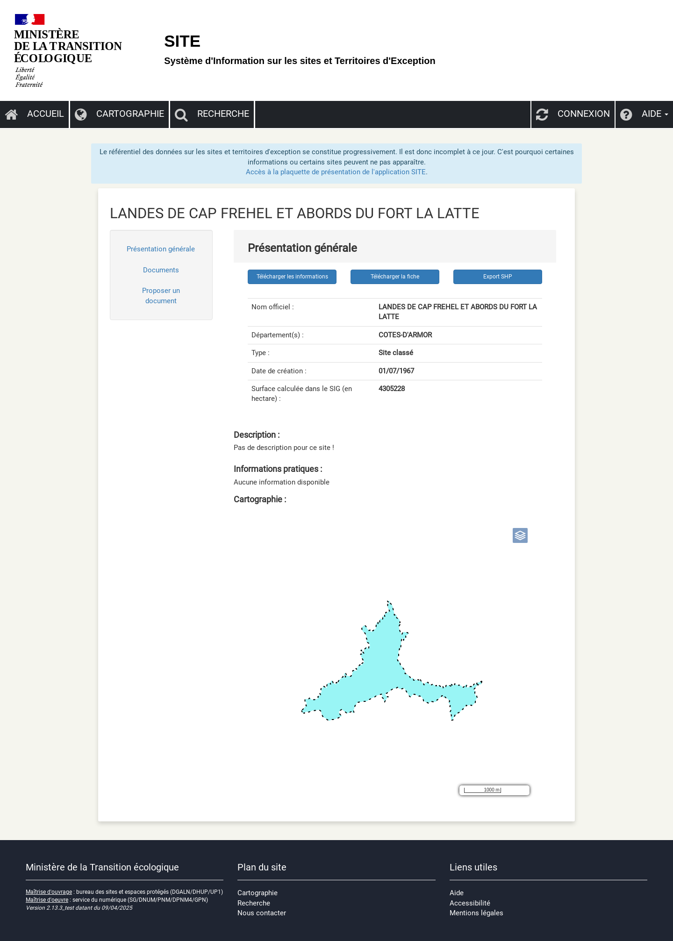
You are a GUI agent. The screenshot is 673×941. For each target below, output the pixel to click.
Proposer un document (161, 295)
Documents (161, 270)
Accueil (34, 113)
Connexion (573, 113)
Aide (457, 893)
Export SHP (497, 276)
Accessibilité (470, 903)
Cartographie (119, 113)
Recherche (212, 113)
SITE (182, 41)
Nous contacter (261, 913)
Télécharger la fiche (395, 276)
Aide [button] (644, 113)
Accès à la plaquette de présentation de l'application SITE (336, 172)
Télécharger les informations (292, 276)
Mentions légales (476, 913)
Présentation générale (161, 249)
